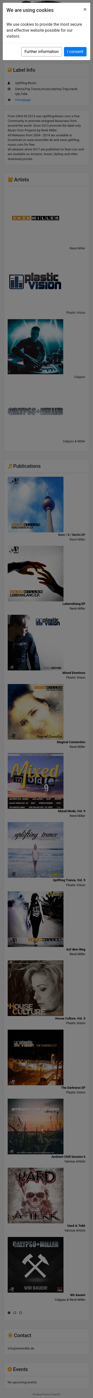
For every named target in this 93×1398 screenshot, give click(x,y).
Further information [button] (42, 51)
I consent (75, 51)
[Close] (85, 9)
